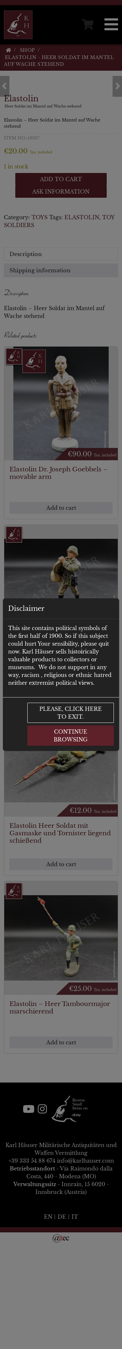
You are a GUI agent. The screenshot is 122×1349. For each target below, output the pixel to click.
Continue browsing (71, 735)
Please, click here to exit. (70, 713)
